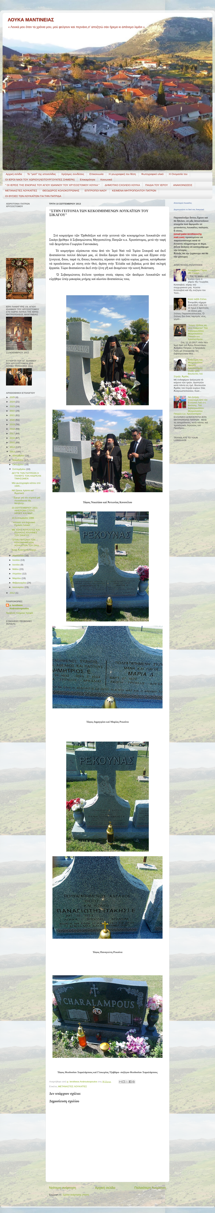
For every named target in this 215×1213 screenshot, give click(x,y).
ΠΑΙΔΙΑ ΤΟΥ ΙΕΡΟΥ (156, 185)
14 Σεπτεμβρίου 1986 (23, 518)
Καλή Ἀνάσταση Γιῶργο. (24, 550)
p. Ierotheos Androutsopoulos (19, 607)
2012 (12, 593)
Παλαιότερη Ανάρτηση (150, 1187)
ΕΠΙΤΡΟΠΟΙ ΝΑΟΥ (96, 190)
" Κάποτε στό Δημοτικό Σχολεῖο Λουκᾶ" (23, 523)
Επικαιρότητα (87, 179)
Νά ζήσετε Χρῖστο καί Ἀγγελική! (23, 491)
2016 (12, 438)
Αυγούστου (18, 555)
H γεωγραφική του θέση (122, 174)
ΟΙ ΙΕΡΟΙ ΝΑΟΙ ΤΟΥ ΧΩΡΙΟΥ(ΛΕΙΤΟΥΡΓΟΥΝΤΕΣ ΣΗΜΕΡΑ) (40, 179)
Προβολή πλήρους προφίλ (19, 613)
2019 (12, 424)
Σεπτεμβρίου (19, 469)
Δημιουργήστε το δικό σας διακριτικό (189, 209)
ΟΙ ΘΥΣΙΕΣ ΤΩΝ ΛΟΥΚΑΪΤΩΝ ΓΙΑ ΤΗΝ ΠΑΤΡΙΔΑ (33, 196)
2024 (12, 401)
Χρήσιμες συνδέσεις (72, 174)
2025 (12, 397)
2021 (12, 415)
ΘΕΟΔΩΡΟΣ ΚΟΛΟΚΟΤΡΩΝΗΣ (60, 190)
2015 (12, 442)
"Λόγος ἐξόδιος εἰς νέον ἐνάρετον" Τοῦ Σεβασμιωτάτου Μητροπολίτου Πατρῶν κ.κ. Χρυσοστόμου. (198, 332)
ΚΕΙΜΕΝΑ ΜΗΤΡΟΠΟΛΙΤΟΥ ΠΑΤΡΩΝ (134, 190)
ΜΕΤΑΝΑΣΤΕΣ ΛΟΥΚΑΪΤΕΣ (21, 190)
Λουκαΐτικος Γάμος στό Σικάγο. (197, 271)
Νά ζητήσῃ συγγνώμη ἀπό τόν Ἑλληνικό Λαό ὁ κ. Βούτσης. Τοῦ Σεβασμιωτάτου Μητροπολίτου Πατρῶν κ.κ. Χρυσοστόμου (190, 405)
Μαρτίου (17, 578)
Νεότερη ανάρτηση (62, 1187)
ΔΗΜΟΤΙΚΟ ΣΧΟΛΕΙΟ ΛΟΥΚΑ (122, 185)
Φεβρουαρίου (19, 582)
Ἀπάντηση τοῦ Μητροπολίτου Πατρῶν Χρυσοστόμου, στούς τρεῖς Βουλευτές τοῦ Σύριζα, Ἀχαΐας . (188, 368)
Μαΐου (15, 569)
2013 (12, 451)
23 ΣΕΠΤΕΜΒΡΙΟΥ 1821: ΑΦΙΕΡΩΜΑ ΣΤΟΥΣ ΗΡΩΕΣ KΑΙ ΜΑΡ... (25, 510)
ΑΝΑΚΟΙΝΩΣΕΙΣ (182, 185)
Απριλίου (17, 573)
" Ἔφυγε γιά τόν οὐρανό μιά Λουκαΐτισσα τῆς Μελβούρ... (26, 500)
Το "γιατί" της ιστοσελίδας (41, 174)
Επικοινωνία (96, 174)
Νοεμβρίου (18, 460)
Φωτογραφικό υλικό (152, 174)
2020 (12, 420)
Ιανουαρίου (18, 587)
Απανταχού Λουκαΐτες (183, 203)
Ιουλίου (16, 560)
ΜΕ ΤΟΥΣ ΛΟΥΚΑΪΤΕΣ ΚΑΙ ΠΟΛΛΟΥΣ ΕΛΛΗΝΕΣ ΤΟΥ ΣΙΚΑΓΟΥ (26, 532)
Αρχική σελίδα (14, 174)
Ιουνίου (16, 564)
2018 (12, 429)
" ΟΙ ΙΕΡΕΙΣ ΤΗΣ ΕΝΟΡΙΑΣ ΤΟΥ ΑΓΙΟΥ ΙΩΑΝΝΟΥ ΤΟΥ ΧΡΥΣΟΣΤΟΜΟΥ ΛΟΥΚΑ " (52, 185)
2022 (12, 411)
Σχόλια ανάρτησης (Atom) (76, 1194)
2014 (12, 447)
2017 (12, 433)
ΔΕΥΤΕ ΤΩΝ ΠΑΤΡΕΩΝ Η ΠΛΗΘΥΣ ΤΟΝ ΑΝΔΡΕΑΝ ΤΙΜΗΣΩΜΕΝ (26, 476)
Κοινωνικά (106, 179)
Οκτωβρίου (18, 464)
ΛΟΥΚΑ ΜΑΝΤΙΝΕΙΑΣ (31, 19)
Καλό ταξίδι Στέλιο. (197, 299)
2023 (12, 406)
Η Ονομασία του (178, 174)
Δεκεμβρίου (18, 455)
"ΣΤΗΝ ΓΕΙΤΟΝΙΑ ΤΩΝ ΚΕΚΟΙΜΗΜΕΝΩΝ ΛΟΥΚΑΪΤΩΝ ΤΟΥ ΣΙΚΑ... (26, 542)
